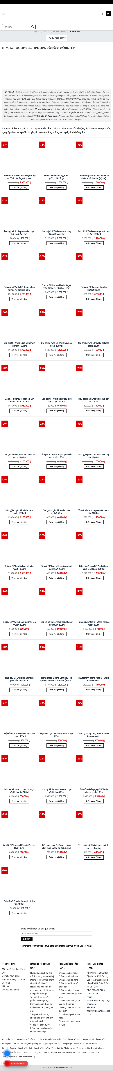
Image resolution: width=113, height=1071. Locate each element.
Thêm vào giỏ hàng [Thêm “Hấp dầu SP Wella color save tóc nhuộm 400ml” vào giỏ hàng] (19, 745)
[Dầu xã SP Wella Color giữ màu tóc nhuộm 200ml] (19, 602)
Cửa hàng (47, 32)
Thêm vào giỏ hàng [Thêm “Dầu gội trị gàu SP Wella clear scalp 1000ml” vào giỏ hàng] (19, 522)
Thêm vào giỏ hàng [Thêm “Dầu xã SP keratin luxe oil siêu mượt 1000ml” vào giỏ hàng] (19, 578)
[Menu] (4, 13)
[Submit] (32, 26)
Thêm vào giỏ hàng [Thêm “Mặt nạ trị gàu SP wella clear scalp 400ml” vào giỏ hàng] (56, 745)
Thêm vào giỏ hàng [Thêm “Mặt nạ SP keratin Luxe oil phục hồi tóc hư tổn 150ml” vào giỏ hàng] (19, 801)
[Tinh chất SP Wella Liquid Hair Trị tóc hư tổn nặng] (94, 825)
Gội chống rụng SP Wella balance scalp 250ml (93, 344)
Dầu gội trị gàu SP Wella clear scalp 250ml (56, 512)
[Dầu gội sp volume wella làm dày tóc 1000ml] (94, 434)
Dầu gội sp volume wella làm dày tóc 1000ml (93, 456)
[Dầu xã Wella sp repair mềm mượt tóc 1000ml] (94, 490)
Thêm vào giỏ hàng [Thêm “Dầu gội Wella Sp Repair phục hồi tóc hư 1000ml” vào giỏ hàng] (19, 466)
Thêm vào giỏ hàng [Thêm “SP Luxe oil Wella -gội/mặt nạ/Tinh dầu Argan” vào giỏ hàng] (56, 187)
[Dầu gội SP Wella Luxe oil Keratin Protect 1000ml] (19, 323)
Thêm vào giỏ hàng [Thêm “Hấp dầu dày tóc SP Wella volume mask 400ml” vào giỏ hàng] (93, 634)
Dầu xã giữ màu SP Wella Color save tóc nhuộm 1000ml (93, 567)
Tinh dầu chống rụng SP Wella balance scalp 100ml (94, 791)
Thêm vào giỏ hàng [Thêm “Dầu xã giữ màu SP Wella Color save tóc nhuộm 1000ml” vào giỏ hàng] (93, 578)
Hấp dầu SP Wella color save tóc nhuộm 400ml (19, 735)
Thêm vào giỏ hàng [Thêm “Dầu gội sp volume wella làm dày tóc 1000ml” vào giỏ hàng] (93, 466)
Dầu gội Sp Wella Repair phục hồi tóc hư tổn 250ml (56, 456)
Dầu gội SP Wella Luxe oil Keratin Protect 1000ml (19, 344)
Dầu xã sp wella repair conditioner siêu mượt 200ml (56, 623)
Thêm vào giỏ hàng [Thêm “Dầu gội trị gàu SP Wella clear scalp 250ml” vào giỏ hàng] (56, 522)
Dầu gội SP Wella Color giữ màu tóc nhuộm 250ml (56, 400)
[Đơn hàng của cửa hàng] (56, 38)
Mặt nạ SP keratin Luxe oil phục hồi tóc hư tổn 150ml (19, 791)
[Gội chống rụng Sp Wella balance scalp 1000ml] (56, 323)
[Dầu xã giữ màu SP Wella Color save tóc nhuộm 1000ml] (94, 546)
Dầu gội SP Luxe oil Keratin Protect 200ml (94, 288)
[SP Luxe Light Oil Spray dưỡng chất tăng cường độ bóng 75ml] (56, 825)
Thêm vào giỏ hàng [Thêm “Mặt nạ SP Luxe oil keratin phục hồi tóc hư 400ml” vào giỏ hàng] (56, 801)
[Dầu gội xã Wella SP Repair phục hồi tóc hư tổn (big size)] (19, 267)
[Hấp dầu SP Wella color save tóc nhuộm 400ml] (19, 713)
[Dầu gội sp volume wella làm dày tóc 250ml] (94, 378)
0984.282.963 (93, 993)
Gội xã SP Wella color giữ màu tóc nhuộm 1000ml (94, 233)
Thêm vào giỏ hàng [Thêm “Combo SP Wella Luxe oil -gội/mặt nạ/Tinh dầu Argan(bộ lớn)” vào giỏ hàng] (19, 187)
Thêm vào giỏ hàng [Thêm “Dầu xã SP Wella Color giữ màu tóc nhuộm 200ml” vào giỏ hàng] (19, 634)
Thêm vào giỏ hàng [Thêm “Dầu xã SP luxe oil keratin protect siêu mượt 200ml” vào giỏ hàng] (56, 578)
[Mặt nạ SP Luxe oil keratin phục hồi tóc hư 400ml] (56, 769)
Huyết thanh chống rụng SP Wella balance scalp (93, 679)
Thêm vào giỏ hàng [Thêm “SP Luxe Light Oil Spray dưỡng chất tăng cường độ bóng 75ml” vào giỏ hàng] (56, 857)
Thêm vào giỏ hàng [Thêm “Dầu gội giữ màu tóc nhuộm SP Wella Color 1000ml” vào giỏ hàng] (19, 411)
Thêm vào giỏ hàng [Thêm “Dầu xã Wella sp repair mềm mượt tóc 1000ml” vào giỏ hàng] (93, 522)
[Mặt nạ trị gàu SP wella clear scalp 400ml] (56, 713)
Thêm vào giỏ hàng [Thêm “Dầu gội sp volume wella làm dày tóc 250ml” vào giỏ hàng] (93, 411)
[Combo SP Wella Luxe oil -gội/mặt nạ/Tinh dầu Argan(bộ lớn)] (19, 155)
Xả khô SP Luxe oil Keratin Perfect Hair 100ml (19, 846)
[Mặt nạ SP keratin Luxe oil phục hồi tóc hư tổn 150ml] (19, 769)
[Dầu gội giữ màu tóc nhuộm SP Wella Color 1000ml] (19, 378)
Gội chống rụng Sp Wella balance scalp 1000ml (56, 344)
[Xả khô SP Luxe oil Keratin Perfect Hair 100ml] (19, 825)
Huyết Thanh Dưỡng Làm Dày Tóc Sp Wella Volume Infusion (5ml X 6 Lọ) (56, 679)
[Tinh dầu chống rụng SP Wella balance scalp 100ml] (94, 769)
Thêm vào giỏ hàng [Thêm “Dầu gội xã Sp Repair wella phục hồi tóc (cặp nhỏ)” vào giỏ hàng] (19, 243)
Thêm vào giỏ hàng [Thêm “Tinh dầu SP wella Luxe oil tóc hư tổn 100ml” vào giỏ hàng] (19, 913)
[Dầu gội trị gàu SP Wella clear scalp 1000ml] (19, 490)
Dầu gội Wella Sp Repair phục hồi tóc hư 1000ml (19, 456)
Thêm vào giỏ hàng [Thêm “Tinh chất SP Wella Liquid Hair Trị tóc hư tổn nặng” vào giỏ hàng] (93, 857)
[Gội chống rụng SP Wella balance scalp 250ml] (94, 323)
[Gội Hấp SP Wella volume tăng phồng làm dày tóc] (56, 211)
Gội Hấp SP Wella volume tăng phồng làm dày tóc (56, 233)
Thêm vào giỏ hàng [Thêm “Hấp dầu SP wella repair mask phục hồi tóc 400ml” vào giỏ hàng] (19, 690)
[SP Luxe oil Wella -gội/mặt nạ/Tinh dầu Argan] (56, 155)
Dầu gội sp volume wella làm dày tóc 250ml (93, 400)
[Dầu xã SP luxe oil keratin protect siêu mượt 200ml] (56, 546)
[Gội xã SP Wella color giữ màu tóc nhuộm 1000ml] (94, 211)
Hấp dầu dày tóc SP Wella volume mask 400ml (94, 623)
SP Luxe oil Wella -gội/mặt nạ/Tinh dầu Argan (56, 177)
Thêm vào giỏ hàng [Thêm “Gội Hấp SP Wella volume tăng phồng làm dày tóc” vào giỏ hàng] (56, 243)
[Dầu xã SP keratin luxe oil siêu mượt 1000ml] (19, 546)
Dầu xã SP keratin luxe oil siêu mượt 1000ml (19, 567)
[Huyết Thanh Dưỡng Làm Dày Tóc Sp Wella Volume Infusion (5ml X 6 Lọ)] (56, 657)
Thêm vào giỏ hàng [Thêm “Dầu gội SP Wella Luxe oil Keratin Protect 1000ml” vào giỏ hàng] (19, 355)
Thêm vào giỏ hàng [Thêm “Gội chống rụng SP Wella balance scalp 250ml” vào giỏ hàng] (93, 355)
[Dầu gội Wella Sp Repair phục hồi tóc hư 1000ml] (19, 434)
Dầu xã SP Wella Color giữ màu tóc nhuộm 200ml (19, 623)
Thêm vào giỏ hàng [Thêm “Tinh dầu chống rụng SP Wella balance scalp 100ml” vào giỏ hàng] (93, 801)
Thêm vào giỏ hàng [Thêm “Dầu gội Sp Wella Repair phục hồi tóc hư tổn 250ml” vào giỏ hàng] (56, 466)
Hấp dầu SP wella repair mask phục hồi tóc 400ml (19, 679)
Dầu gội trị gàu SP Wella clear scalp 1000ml (19, 512)
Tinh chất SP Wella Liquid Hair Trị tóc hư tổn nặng (93, 847)
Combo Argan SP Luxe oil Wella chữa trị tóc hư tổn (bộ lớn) (94, 177)
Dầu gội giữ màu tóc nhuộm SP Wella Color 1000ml (19, 400)
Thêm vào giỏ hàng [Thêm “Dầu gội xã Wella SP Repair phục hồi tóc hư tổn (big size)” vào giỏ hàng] (19, 299)
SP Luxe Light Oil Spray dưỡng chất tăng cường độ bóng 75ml (56, 846)
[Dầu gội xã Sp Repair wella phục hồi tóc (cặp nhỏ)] (19, 211)
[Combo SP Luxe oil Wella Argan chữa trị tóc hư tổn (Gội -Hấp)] (56, 266)
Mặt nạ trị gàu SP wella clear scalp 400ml (56, 735)
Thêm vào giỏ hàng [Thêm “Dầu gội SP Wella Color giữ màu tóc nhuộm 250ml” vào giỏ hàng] (56, 411)
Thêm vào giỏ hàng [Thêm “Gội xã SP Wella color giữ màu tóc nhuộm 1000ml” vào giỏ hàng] (93, 243)
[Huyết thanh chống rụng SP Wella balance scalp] (94, 657)
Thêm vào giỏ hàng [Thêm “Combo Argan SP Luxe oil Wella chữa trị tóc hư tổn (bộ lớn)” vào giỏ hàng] (93, 187)
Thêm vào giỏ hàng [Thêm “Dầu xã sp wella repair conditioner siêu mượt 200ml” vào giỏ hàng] (56, 634)
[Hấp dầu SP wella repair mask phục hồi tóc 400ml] (19, 657)
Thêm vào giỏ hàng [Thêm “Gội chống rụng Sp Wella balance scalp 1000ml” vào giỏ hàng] (56, 355)
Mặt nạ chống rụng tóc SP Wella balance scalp (94, 735)
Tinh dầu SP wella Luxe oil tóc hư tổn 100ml (19, 902)
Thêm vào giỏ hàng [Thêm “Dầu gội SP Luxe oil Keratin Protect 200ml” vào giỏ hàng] (93, 299)
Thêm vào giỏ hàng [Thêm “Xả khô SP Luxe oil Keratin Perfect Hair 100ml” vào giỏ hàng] (19, 857)
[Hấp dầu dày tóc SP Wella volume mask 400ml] (94, 602)
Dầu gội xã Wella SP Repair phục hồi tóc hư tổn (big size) (19, 288)
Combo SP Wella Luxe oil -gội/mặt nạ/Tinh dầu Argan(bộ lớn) (19, 177)
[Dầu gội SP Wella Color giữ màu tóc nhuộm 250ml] (56, 378)
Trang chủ (36, 32)
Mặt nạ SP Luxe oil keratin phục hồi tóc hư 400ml (56, 791)
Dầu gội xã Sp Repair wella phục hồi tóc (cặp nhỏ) (19, 233)
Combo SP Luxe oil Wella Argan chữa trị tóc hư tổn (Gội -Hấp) (56, 287)
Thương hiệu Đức (59, 32)
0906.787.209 (98, 990)
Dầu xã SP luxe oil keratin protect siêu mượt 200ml (56, 567)
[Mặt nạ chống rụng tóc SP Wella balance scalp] (94, 713)
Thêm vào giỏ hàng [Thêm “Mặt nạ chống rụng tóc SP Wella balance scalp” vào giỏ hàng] (93, 745)
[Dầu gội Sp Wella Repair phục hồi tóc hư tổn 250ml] (56, 434)
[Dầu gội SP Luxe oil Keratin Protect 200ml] (94, 267)
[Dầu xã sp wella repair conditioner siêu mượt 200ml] (56, 602)
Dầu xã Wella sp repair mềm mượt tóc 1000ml (94, 512)
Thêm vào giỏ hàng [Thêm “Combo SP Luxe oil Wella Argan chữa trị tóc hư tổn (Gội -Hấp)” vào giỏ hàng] (56, 297)
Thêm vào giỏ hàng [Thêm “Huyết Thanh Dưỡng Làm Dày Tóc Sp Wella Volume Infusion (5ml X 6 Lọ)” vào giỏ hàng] (56, 690)
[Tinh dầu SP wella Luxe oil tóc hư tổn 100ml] (19, 881)
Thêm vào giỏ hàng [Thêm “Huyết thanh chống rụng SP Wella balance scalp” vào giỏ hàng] (93, 690)
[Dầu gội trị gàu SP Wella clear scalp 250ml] (56, 490)
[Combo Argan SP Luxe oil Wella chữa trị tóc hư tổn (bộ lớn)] (94, 155)
